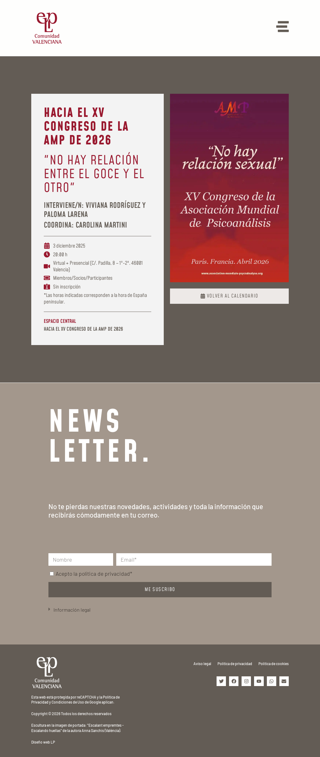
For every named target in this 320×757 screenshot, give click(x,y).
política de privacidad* (105, 573)
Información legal (72, 610)
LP (53, 742)
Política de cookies (273, 663)
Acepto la (94, 573)
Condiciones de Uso (68, 702)
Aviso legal (202, 663)
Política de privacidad (235, 663)
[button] (160, 610)
